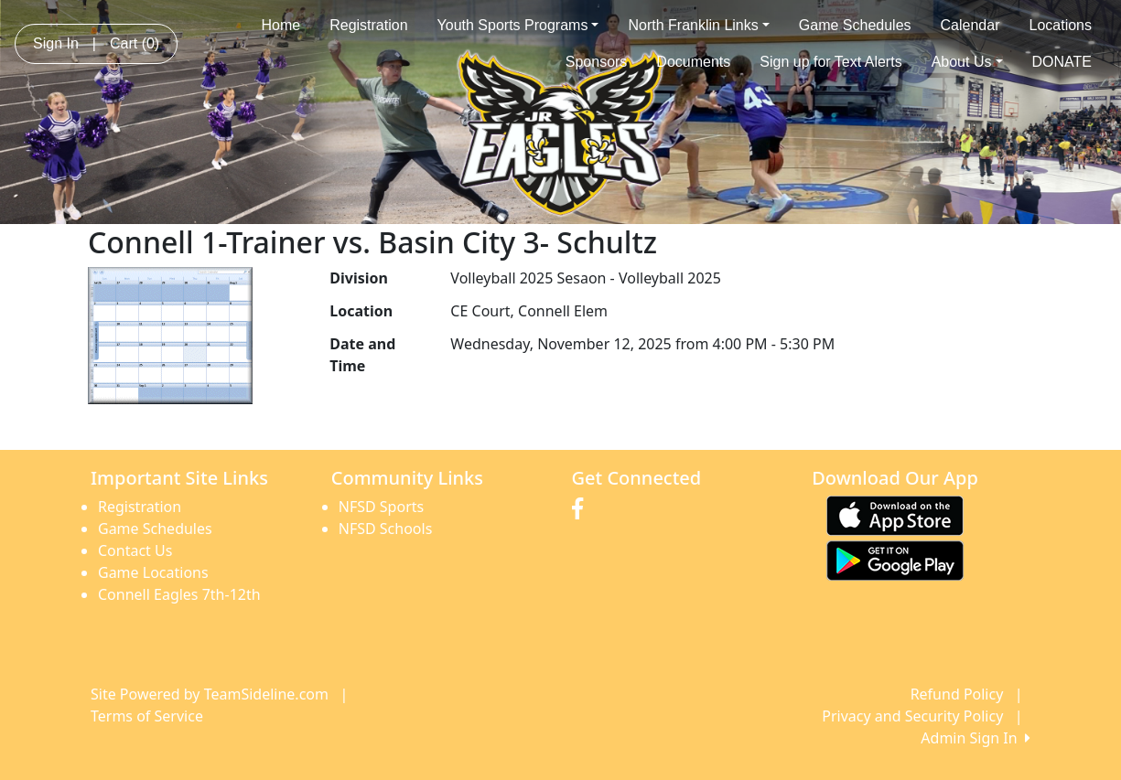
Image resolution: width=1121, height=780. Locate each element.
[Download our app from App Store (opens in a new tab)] (895, 514)
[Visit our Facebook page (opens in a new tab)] (582, 509)
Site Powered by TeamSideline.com (210, 694)
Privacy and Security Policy (912, 716)
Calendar (970, 25)
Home (281, 25)
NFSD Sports (381, 507)
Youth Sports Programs (518, 25)
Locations (1061, 25)
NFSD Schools (386, 528)
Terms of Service (147, 716)
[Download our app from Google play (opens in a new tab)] (895, 559)
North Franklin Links (698, 25)
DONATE (1062, 61)
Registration (368, 25)
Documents (693, 61)
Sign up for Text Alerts (830, 61)
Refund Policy (957, 694)
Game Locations (153, 572)
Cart (134, 43)
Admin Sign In (975, 738)
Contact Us (135, 550)
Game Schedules (855, 25)
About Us (967, 61)
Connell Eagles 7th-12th (179, 594)
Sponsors (597, 61)
